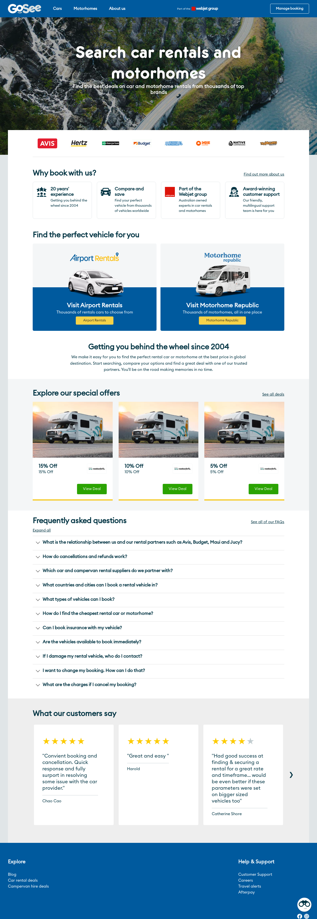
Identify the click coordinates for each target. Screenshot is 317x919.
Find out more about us (264, 174)
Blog (12, 874)
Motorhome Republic (222, 320)
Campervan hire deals (28, 886)
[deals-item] (73, 430)
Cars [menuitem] (57, 9)
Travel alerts (249, 886)
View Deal (92, 489)
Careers (245, 880)
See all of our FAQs (267, 522)
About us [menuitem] (117, 9)
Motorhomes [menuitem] (85, 9)
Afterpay (246, 892)
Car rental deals (23, 880)
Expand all (42, 530)
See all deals (273, 394)
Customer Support (255, 874)
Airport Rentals (94, 320)
